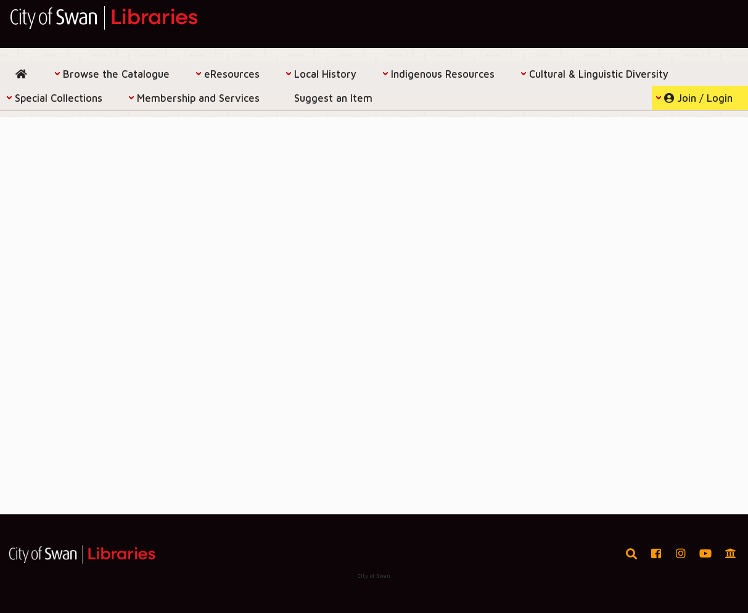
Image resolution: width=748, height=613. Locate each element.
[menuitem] (24, 74)
